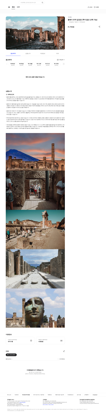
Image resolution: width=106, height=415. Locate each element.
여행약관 (50, 394)
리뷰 (57, 53)
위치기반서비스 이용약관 (38, 394)
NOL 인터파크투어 (11, 354)
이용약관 (16, 394)
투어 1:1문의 (45, 404)
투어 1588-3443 (46, 401)
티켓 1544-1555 (53, 401)
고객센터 (86, 394)
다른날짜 (61, 59)
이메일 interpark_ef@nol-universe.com (87, 402)
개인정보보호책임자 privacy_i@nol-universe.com (89, 403)
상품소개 (27, 53)
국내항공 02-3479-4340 (57, 403)
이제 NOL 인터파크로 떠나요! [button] (28, 2)
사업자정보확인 (22, 402)
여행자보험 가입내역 (59, 394)
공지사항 (79, 394)
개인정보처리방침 (26, 394)
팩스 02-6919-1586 (46, 402)
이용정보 (42, 53)
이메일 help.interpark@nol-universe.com (59, 402)
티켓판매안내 (70, 394)
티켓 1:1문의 (51, 404)
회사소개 (9, 394)
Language (95, 394)
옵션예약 (13, 53)
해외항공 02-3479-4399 (47, 403)
